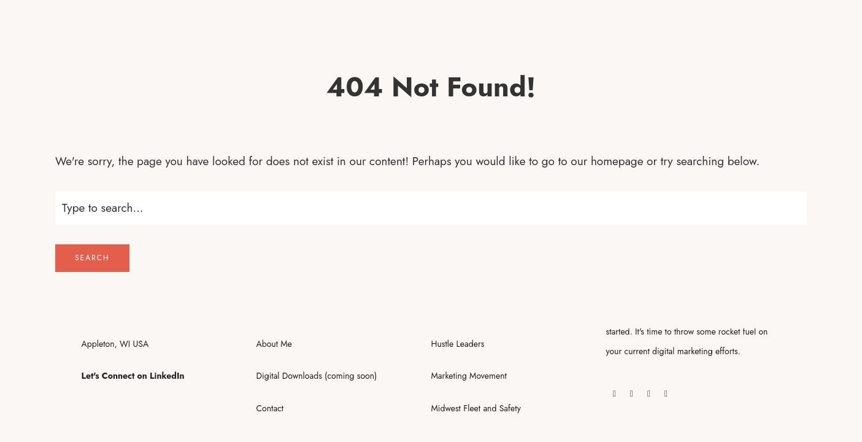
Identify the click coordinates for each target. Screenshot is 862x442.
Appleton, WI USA (115, 344)
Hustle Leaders (458, 344)
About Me (274, 344)
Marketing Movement (469, 376)
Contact (270, 408)
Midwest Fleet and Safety (476, 408)
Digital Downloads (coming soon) (316, 376)
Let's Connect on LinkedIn (133, 376)
